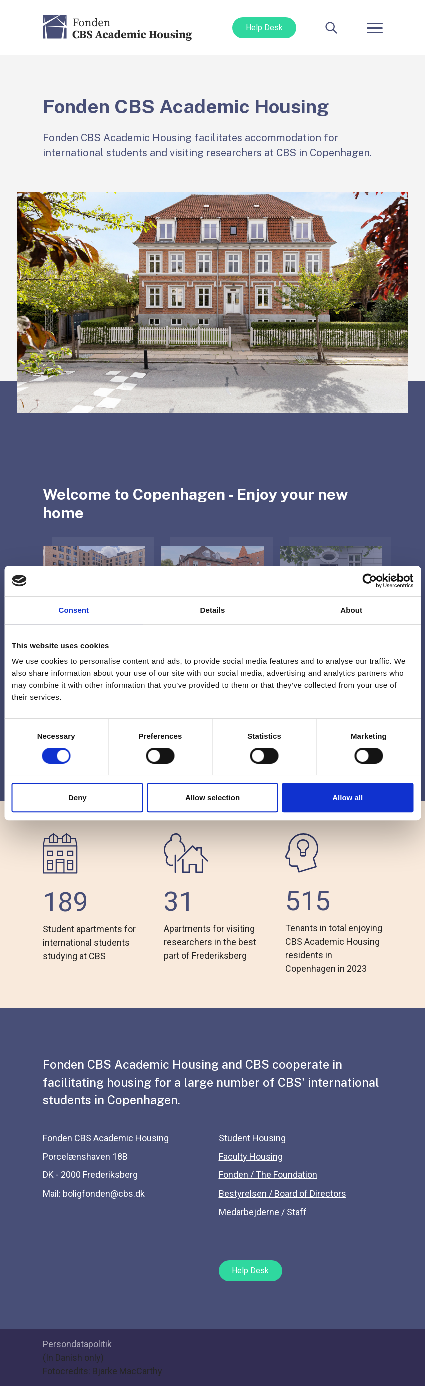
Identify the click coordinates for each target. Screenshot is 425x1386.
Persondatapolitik (77, 1344)
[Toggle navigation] (375, 28)
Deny (77, 797)
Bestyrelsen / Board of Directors (282, 1193)
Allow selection (212, 797)
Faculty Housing (251, 1156)
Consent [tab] (73, 610)
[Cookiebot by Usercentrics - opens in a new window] (369, 580)
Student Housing (252, 1138)
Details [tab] (212, 610)
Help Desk (264, 27)
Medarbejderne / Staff (263, 1212)
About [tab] (351, 610)
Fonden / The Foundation (268, 1174)
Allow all (347, 797)
